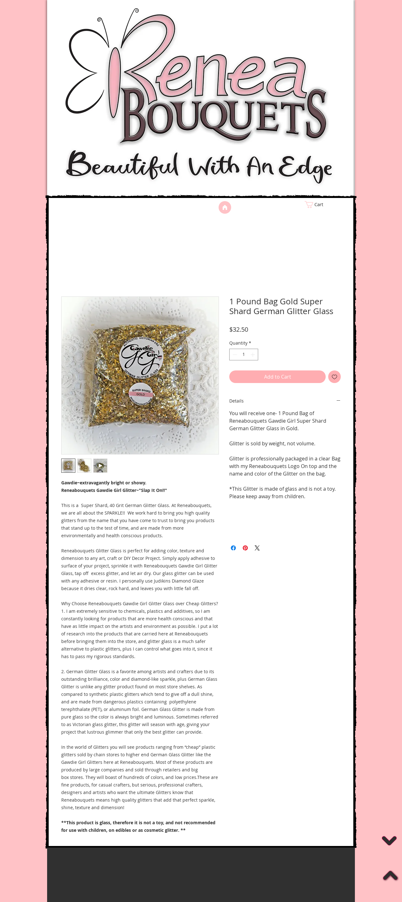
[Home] (225, 207)
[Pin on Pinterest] (245, 548)
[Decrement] (234, 354)
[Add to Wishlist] (334, 376)
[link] (325, 204)
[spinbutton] (243, 354)
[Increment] (253, 354)
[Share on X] (257, 548)
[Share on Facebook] (233, 548)
